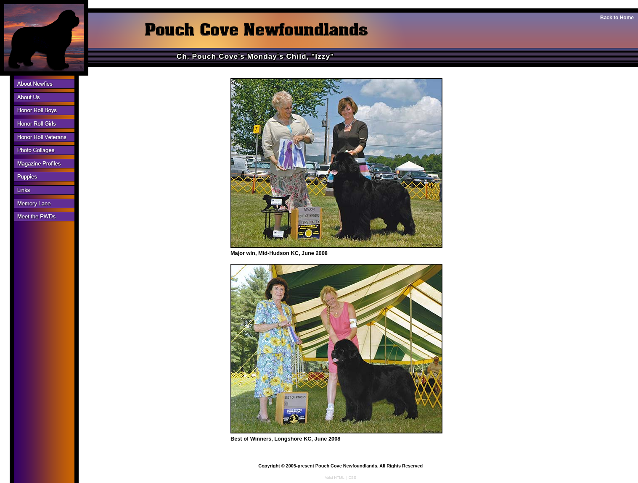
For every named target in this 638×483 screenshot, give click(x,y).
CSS (352, 477)
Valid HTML (334, 477)
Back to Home (617, 18)
